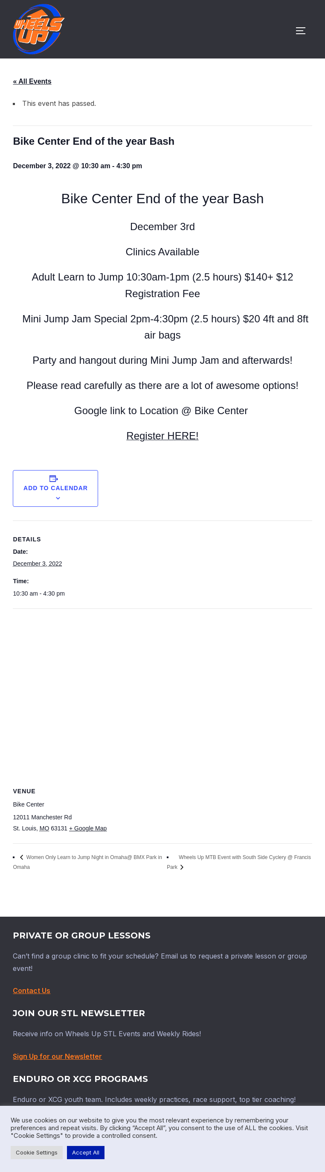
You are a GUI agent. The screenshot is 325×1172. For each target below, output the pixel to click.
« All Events (32, 81)
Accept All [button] (85, 1152)
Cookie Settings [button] (37, 1152)
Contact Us (31, 990)
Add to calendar (55, 488)
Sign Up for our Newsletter (57, 1056)
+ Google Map (88, 828)
